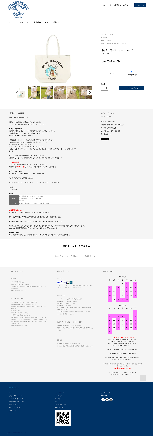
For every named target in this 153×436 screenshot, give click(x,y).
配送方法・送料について (16, 398)
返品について (13, 404)
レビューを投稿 (106, 116)
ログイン (125, 5)
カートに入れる (131, 88)
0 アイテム (140, 5)
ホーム (11, 393)
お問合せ (56, 22)
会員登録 (116, 5)
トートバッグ (109, 34)
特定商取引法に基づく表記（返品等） (112, 125)
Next (89, 92)
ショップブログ (59, 393)
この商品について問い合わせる (110, 131)
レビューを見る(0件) (107, 113)
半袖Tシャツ (117, 43)
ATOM (61, 407)
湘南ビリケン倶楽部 (106, 40)
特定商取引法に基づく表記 (16, 401)
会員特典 (37, 22)
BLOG (47, 22)
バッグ (102, 34)
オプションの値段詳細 (108, 121)
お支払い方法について (15, 396)
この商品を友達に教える (108, 128)
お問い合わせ (13, 410)
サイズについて (105, 393)
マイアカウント (106, 5)
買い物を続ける (106, 134)
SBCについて (25, 22)
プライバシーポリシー (15, 407)
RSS (56, 407)
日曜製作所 (104, 37)
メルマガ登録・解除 (60, 404)
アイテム (12, 22)
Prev (17, 92)
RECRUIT (104, 396)
